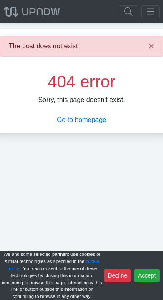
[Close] (151, 46)
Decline (117, 275)
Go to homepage (81, 119)
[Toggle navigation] (150, 11)
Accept (147, 275)
